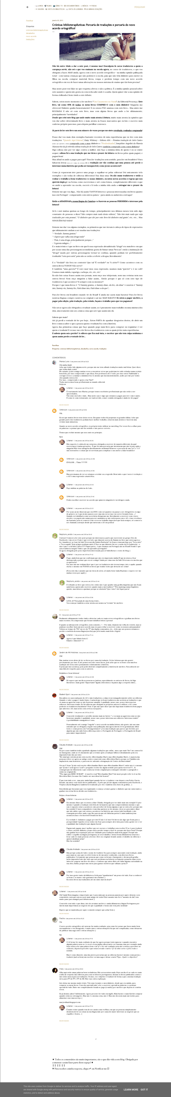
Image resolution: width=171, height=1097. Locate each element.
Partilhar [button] (29, 21)
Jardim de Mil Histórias (68, 652)
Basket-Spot (64, 694)
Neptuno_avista (65, 534)
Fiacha (62, 918)
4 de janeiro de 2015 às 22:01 (84, 508)
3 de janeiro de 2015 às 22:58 (83, 745)
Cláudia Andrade (66, 745)
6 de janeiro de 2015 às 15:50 (74, 969)
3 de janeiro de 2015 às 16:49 (82, 534)
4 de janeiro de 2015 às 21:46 (84, 496)
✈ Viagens (39, 9)
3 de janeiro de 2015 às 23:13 (84, 799)
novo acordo (31, 36)
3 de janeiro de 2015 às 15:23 (79, 361)
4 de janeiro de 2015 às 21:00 (84, 485)
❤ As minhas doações (92, 9)
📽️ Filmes (47, 6)
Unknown (63, 410)
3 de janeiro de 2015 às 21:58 (88, 652)
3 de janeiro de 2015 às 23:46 (84, 872)
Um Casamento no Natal (104, 101)
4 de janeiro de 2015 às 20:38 (85, 459)
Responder (64, 405)
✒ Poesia (92, 6)
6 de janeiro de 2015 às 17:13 (84, 939)
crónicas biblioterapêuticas (37, 30)
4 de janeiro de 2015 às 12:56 (84, 597)
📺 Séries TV (57, 6)
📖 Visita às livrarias (73, 9)
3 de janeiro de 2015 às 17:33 (71, 615)
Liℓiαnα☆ (70, 388)
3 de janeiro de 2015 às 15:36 (77, 410)
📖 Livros (38, 6)
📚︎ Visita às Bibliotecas (54, 9)
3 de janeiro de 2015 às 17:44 (84, 635)
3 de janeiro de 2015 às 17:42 (84, 554)
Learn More (131, 1089)
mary (61, 969)
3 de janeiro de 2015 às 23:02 (84, 712)
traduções (30, 39)
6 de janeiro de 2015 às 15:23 (75, 918)
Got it (144, 1089)
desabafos (30, 33)
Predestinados (108, 143)
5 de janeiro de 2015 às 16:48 (76, 891)
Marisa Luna (64, 361)
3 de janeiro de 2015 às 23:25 (90, 849)
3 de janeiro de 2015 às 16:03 (84, 388)
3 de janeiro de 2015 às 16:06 (84, 441)
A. (60, 615)
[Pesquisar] (139, 7)
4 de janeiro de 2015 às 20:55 (84, 471)
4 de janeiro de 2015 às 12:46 (90, 581)
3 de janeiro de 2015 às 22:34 (80, 694)
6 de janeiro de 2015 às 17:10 (84, 1006)
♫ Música (83, 6)
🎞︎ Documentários (70, 6)
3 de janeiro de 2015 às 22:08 (84, 677)
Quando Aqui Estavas (73, 140)
